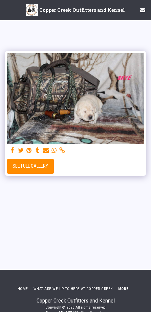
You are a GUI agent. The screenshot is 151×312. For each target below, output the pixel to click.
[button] (7, 9)
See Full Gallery (30, 166)
